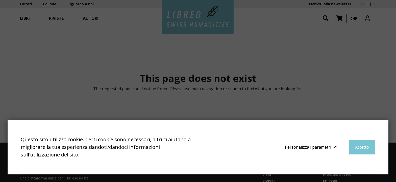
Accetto (362, 147)
